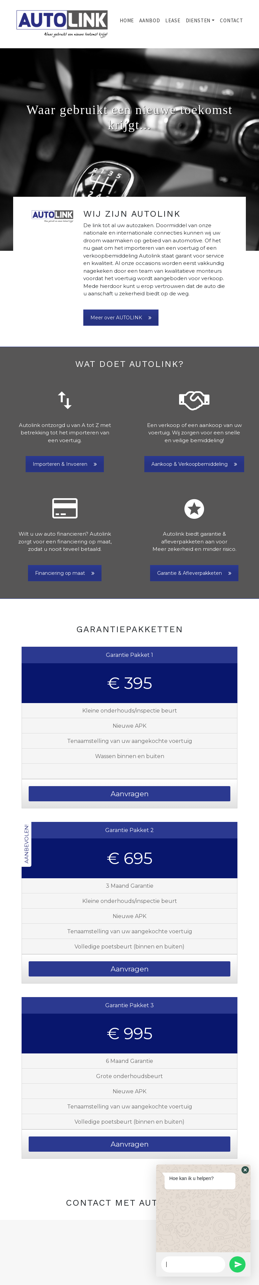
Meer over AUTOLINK (120, 318)
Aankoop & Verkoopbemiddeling (194, 464)
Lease (172, 20)
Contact (231, 20)
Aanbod (149, 20)
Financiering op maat (64, 573)
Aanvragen (130, 793)
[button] (19, 149)
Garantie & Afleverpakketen (194, 573)
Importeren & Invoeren (65, 464)
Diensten (198, 20)
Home (127, 20)
